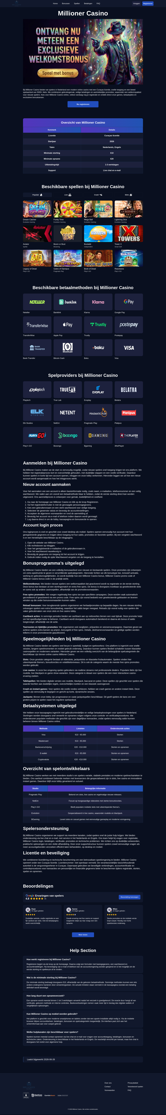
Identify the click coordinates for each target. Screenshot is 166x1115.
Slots (128, 195)
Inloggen (136, 3)
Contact (107, 1087)
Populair (37, 195)
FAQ (98, 3)
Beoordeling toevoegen (130, 898)
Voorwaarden (110, 1091)
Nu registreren (83, 104)
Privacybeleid (133, 1084)
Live (67, 195)
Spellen (77, 3)
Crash (98, 195)
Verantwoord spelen (135, 1087)
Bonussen (66, 3)
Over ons (108, 1084)
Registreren (148, 3)
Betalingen (88, 3)
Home (55, 3)
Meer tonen (83, 935)
